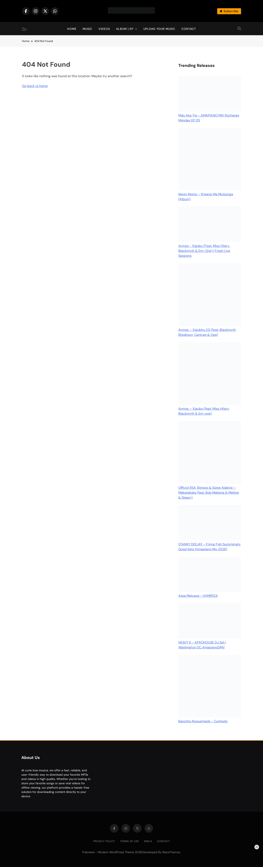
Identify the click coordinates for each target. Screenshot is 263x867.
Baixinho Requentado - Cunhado (202, 721)
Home (71, 29)
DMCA (148, 841)
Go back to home (35, 86)
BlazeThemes (171, 852)
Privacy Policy (104, 841)
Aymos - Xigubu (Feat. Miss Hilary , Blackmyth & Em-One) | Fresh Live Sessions (204, 251)
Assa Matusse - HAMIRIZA (198, 596)
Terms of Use (129, 841)
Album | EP (124, 29)
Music (87, 29)
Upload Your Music (159, 29)
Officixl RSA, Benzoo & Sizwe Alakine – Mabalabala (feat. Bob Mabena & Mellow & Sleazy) (208, 492)
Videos (104, 29)
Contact (188, 29)
